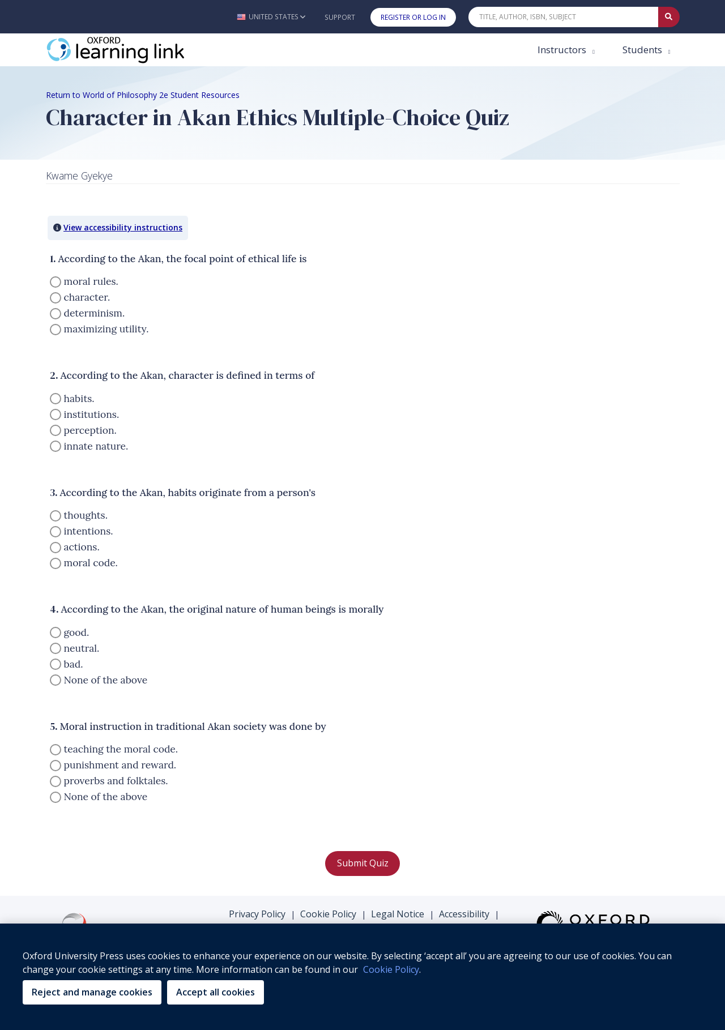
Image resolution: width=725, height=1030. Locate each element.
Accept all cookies (215, 992)
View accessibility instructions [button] (122, 227)
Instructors (563, 49)
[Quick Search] (563, 17)
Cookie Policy (328, 914)
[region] (362, 977)
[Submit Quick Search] (669, 17)
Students (643, 49)
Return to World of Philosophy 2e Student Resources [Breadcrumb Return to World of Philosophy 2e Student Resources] (143, 94)
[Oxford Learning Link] (131, 49)
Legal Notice (397, 914)
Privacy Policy (257, 914)
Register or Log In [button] (413, 17)
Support (340, 17)
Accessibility (464, 914)
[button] (271, 17)
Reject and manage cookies (92, 992)
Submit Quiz (363, 863)
